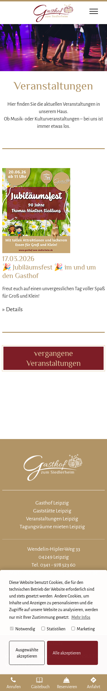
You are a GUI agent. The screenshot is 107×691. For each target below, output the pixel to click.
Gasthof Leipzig (52, 503)
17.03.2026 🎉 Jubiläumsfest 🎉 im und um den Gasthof (49, 267)
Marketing (83, 629)
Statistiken (53, 629)
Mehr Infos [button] (80, 617)
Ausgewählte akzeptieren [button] (27, 653)
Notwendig (22, 629)
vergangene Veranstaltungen (53, 358)
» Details (12, 309)
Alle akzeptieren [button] (67, 653)
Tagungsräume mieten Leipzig (52, 526)
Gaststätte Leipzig (52, 511)
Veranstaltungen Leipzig (52, 519)
